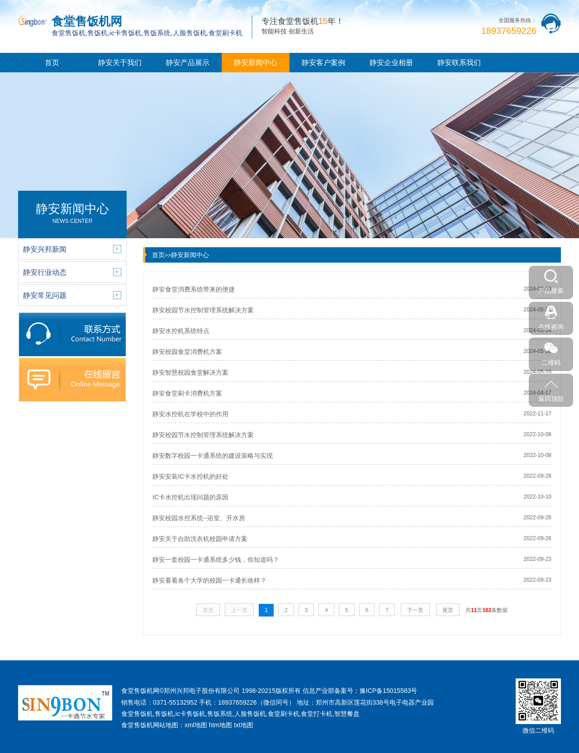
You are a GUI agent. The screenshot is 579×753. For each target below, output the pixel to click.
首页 (52, 62)
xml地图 (196, 725)
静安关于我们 (120, 62)
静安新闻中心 (255, 62)
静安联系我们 (459, 62)
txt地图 (243, 725)
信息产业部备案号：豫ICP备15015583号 (360, 690)
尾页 (447, 610)
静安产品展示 (187, 62)
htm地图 (220, 725)
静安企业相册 (391, 62)
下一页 (415, 610)
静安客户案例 (323, 62)
